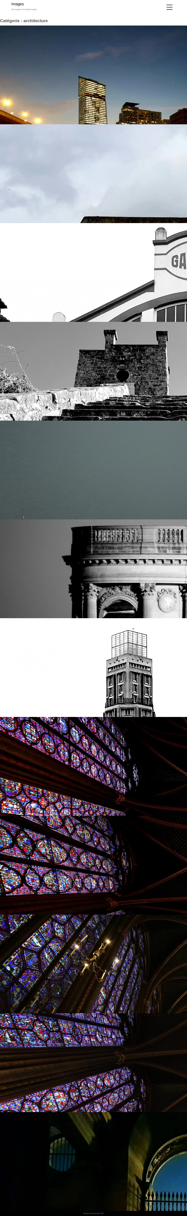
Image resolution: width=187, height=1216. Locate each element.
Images (17, 4)
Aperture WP (98, 1213)
